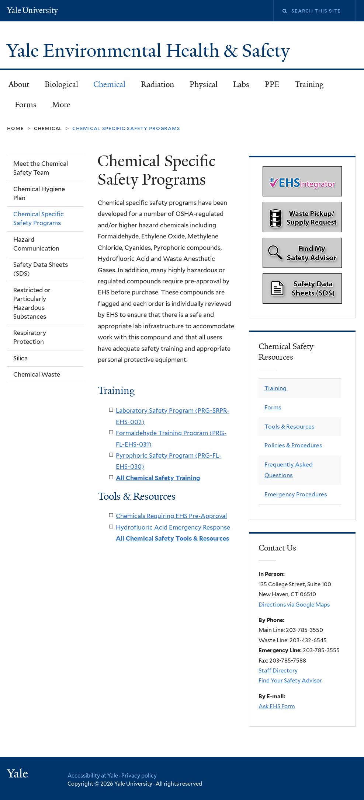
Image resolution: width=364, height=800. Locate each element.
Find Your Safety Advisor (290, 680)
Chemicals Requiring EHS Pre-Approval (171, 516)
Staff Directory (278, 670)
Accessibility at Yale (92, 775)
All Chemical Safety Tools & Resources (172, 538)
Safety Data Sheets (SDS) (40, 269)
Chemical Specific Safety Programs (38, 218)
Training (309, 84)
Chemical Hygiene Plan (39, 193)
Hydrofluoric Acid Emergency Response (173, 527)
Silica (20, 358)
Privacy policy (139, 775)
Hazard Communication (36, 244)
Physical (204, 84)
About (18, 84)
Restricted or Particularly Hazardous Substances (32, 303)
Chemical (109, 84)
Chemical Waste (36, 374)
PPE (272, 84)
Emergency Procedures (295, 494)
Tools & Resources (289, 426)
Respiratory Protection (29, 337)
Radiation (157, 84)
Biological (61, 84)
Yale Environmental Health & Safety (150, 51)
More (61, 104)
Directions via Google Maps (294, 604)
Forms (26, 104)
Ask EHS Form (277, 706)
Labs (241, 84)
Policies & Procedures (293, 445)
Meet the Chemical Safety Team (40, 168)
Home (15, 128)
